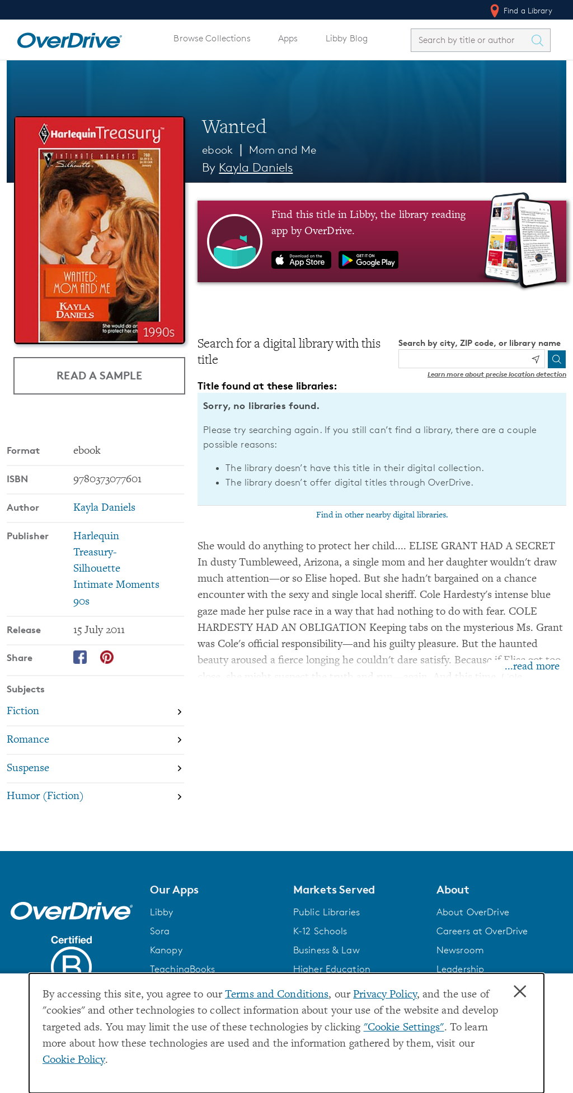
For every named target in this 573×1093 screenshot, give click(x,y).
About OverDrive (472, 912)
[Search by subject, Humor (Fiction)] (95, 797)
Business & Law (326, 950)
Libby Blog (347, 38)
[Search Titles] (540, 40)
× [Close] (520, 992)
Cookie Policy (74, 1060)
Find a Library (520, 10)
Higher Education (331, 969)
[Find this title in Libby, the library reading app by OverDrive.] (382, 241)
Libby (161, 912)
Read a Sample (99, 375)
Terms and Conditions (276, 995)
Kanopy (166, 950)
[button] (215, 889)
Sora (160, 931)
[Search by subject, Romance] (95, 740)
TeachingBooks (182, 969)
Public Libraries (326, 912)
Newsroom (460, 950)
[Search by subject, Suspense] (95, 768)
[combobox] (470, 40)
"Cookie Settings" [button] (404, 1028)
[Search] (557, 359)
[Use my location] (535, 359)
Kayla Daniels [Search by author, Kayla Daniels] (256, 167)
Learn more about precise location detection (497, 374)
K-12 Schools (320, 931)
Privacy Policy (385, 995)
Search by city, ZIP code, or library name (479, 343)
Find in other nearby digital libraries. (382, 515)
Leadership (460, 969)
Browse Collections (211, 38)
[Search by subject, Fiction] (95, 711)
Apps (288, 38)
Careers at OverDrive (482, 931)
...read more (532, 667)
